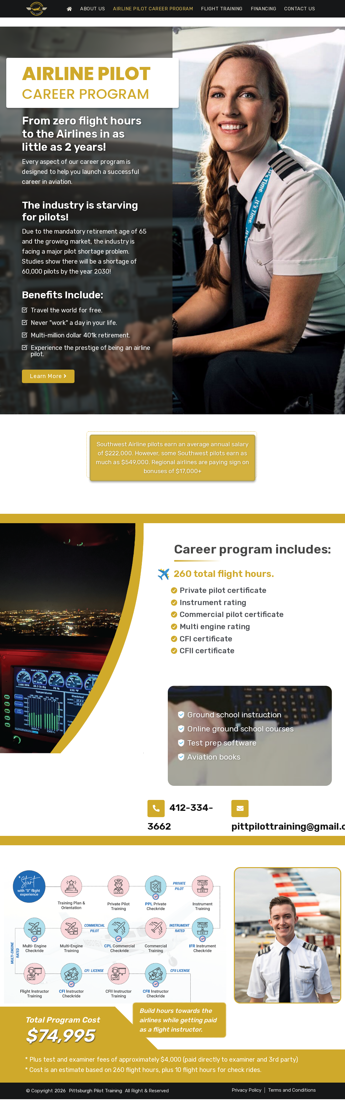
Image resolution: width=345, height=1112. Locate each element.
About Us (92, 9)
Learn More (48, 376)
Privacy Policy (246, 1090)
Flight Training (222, 9)
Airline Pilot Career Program (153, 9)
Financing (263, 9)
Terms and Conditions (292, 1090)
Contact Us (299, 9)
